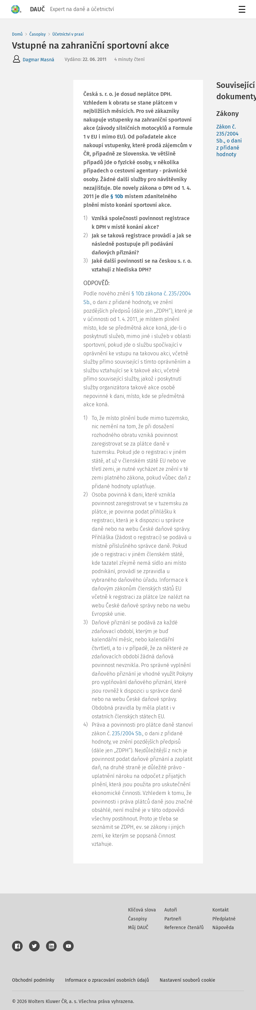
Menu (240, 10)
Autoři (170, 910)
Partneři (172, 919)
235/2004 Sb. (127, 733)
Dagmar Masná (38, 60)
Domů (17, 34)
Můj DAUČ (138, 927)
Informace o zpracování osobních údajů (107, 980)
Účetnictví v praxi (68, 34)
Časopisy (37, 34)
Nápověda (223, 927)
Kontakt (220, 910)
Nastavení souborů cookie (187, 980)
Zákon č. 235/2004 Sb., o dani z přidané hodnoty (229, 141)
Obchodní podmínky (33, 980)
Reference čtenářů (184, 927)
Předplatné (224, 919)
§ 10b (116, 196)
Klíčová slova (142, 910)
